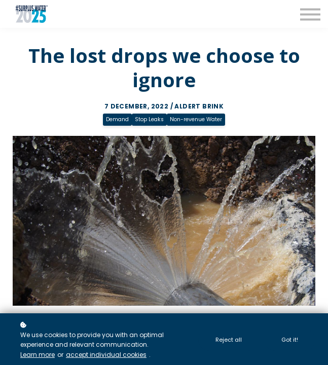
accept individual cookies (106, 354)
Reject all (228, 340)
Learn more (37, 354)
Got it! (289, 340)
